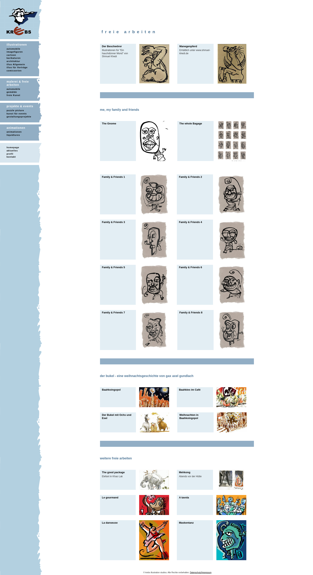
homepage (13, 147)
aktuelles (12, 150)
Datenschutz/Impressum (200, 572)
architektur (13, 61)
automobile (13, 49)
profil (10, 154)
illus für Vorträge (17, 67)
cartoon (11, 55)
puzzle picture (15, 110)
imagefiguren (15, 52)
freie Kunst (13, 95)
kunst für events (17, 113)
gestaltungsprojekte (19, 116)
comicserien (14, 70)
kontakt (11, 157)
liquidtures (13, 135)
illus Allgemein (16, 64)
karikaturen (14, 58)
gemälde (12, 92)
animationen (14, 132)
